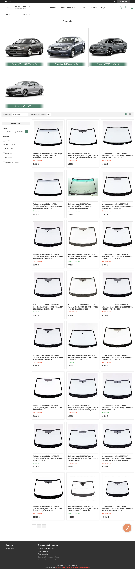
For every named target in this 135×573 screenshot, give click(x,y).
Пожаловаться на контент (62, 567)
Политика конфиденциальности (80, 567)
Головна (52, 8)
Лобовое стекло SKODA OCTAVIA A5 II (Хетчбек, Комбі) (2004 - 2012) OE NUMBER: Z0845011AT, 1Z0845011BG (117, 206)
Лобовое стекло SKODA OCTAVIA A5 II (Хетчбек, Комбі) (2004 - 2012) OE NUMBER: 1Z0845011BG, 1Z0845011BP (117, 256)
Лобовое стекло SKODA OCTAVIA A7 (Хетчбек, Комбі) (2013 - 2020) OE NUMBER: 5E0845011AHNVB (117, 408)
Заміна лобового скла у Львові (48, 557)
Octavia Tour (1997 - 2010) (24, 64)
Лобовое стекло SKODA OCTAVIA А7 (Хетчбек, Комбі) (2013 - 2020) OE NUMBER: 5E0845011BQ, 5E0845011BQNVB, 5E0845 (83, 408)
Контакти (93, 8)
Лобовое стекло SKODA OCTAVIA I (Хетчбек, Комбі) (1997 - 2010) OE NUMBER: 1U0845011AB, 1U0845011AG (117, 156)
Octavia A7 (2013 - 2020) (108, 64)
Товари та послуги (15, 15)
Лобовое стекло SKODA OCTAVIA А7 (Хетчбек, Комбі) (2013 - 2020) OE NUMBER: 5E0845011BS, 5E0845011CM (48, 509)
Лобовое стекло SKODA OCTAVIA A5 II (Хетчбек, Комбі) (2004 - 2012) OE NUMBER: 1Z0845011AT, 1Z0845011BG (83, 357)
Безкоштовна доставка (46, 548)
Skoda (25, 15)
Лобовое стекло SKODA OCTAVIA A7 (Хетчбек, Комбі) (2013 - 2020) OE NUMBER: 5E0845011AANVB (48, 458)
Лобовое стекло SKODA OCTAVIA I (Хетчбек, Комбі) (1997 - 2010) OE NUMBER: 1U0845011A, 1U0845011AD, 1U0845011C (83, 156)
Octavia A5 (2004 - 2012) (66, 64)
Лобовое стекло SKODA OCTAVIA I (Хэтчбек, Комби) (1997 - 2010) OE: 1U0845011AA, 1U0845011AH (80, 206)
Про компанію (43, 554)
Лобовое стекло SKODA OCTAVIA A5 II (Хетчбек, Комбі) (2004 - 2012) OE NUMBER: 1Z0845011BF (48, 408)
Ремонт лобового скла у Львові (49, 560)
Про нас (82, 8)
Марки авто (10, 548)
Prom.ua (76, 565)
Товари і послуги (66, 8)
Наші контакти (43, 551)
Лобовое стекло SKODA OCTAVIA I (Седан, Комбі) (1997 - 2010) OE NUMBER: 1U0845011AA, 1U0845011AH (48, 156)
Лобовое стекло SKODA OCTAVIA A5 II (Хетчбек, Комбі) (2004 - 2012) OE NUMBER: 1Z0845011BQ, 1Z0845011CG (83, 256)
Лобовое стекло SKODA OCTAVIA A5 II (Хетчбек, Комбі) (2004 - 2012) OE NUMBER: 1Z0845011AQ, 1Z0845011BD (48, 256)
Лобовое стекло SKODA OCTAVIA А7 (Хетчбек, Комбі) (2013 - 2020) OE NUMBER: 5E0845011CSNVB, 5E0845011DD (83, 509)
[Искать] (121, 8)
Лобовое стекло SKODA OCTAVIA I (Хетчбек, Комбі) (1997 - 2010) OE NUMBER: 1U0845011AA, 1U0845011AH (48, 206)
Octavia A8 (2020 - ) (24, 106)
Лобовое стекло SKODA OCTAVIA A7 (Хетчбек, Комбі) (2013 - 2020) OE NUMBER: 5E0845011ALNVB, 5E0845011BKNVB (117, 458)
